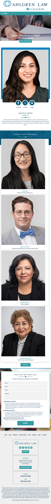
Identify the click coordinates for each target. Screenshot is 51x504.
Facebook (18, 107)
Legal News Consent (10, 401)
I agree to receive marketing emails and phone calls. (15, 419)
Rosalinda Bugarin (25, 358)
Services (15, 435)
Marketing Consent (9, 410)
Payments (25, 451)
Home (5, 435)
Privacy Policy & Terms (9, 408)
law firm (19, 121)
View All (25, 364)
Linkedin (28, 447)
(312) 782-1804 (25, 476)
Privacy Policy (36, 500)
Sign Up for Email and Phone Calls (14, 418)
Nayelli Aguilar (25, 302)
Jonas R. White (24, 246)
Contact (44, 435)
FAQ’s (29, 435)
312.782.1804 (40, 8)
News (39, 435)
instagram (31, 447)
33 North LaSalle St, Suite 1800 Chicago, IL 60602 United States (25, 462)
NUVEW (13, 500)
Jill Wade (25, 191)
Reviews (34, 435)
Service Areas (23, 435)
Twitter (25, 107)
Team (10, 435)
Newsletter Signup (25, 467)
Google (32, 107)
